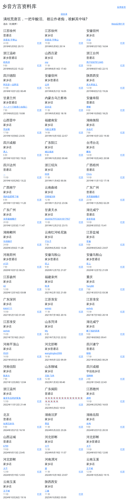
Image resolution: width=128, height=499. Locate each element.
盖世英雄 (90, 218)
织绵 (47, 174)
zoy (46, 62)
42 (4, 285)
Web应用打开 (118, 23)
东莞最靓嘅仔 (93, 196)
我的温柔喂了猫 (11, 196)
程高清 (6, 62)
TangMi (90, 285)
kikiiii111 (7, 308)
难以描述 (49, 151)
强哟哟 (89, 375)
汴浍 (88, 39)
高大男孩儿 (91, 84)
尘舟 (47, 84)
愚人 (5, 151)
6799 (5, 445)
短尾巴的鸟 (8, 423)
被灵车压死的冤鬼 (12, 398)
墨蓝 (47, 423)
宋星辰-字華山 (10, 39)
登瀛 (88, 241)
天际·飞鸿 (49, 375)
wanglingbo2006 (53, 353)
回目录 (64, 14)
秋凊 (47, 285)
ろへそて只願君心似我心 (15, 106)
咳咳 (88, 353)
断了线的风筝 (93, 330)
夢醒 (88, 106)
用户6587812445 (94, 62)
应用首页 (121, 7)
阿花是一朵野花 (11, 84)
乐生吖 (89, 129)
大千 (47, 445)
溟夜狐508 (50, 196)
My (46, 330)
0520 (5, 353)
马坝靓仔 (7, 241)
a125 (5, 263)
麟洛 (88, 151)
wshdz (48, 308)
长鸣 (88, 423)
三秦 (47, 490)
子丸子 (48, 241)
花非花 (48, 106)
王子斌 (89, 468)
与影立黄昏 (50, 129)
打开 (39, 43)
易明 (88, 398)
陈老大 (6, 375)
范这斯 (6, 129)
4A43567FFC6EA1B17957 (57, 218)
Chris (89, 174)
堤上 (47, 263)
